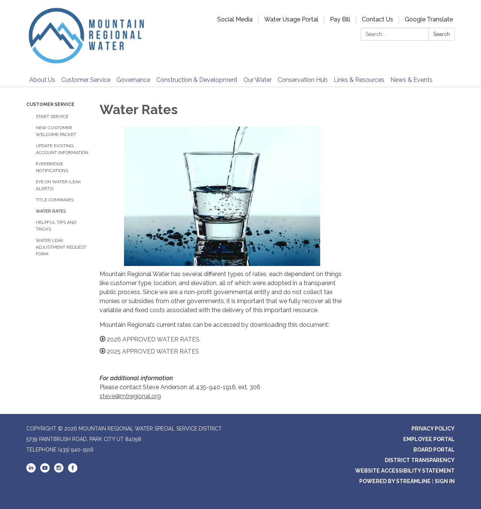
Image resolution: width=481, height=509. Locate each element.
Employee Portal (429, 439)
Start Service (52, 116)
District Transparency (420, 460)
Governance (133, 79)
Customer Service (85, 79)
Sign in (445, 481)
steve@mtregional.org (130, 396)
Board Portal (434, 450)
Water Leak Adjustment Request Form (61, 247)
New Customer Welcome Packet (56, 131)
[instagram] (59, 471)
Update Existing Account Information (62, 149)
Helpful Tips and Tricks (56, 226)
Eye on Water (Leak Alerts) (58, 185)
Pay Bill (340, 19)
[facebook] (72, 471)
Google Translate (429, 19)
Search (441, 34)
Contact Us (377, 19)
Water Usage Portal (291, 19)
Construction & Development (196, 79)
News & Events (411, 79)
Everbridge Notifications (52, 167)
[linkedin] (31, 471)
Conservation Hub (303, 79)
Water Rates (51, 211)
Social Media (235, 19)
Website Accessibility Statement (405, 471)
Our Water (258, 79)
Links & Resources (359, 79)
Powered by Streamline (395, 481)
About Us (42, 79)
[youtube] (45, 471)
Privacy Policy (433, 429)
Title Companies (55, 199)
